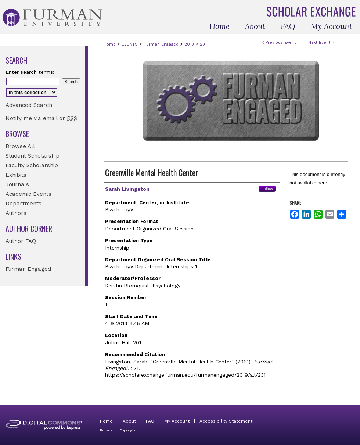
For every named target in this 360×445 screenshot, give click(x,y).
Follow (267, 188)
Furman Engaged (162, 44)
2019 (189, 44)
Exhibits (16, 175)
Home (110, 44)
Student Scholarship (33, 155)
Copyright (128, 430)
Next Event (319, 42)
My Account (177, 421)
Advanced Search (29, 105)
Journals (17, 184)
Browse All (20, 146)
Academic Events (28, 194)
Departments (24, 203)
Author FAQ (21, 241)
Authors (16, 213)
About (129, 421)
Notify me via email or (41, 118)
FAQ (150, 421)
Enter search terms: (30, 72)
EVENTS (130, 44)
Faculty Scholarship (32, 165)
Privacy (106, 430)
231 (203, 44)
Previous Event (281, 42)
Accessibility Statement (225, 421)
